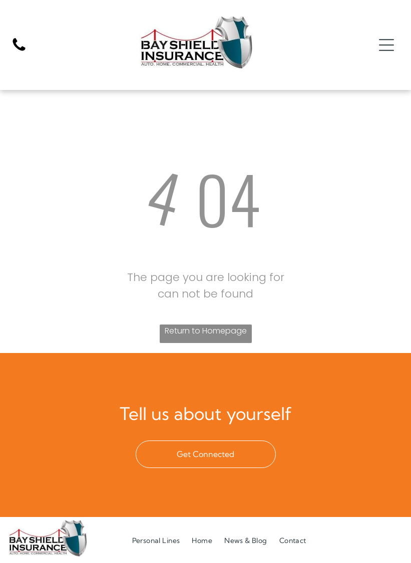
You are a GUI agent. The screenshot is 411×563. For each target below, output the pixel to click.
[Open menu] (386, 45)
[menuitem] (156, 540)
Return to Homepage (206, 330)
